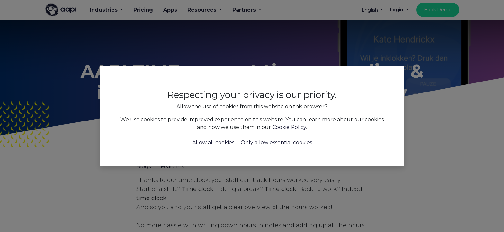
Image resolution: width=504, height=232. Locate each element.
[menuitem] (143, 10)
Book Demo (438, 10)
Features (172, 166)
